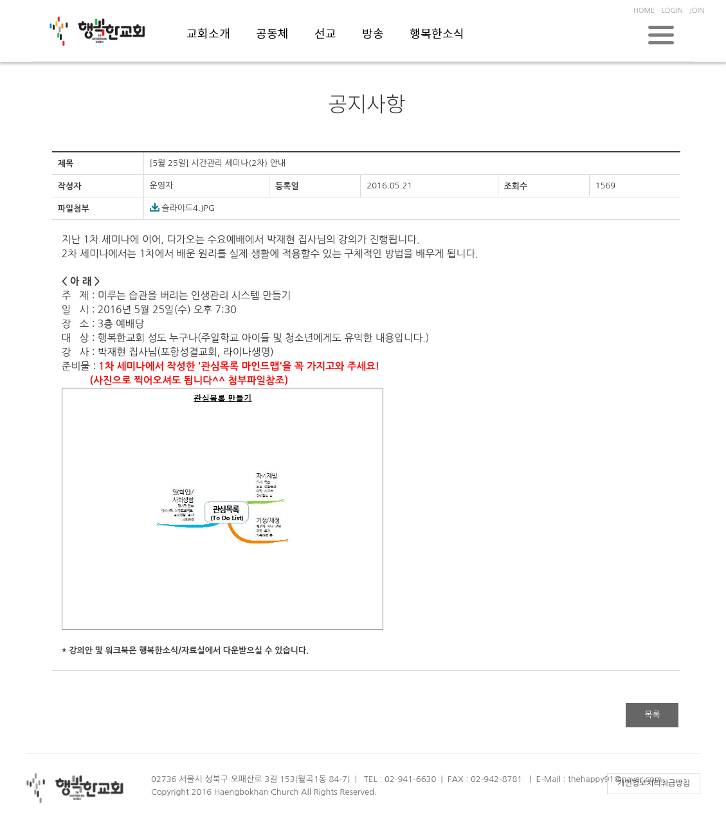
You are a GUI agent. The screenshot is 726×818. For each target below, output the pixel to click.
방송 (373, 34)
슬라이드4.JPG (182, 208)
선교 (325, 34)
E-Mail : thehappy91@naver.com (599, 779)
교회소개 (208, 34)
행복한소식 (437, 34)
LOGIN (671, 10)
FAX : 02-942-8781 (485, 779)
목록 (652, 715)
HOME (644, 10)
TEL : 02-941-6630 (400, 779)
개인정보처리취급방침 (653, 783)
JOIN (696, 10)
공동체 (272, 34)
